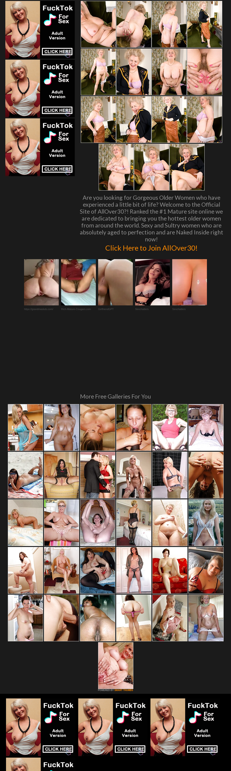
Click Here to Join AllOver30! (151, 247)
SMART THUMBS (123, 627)
